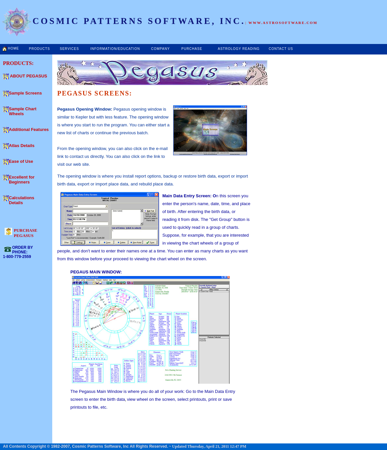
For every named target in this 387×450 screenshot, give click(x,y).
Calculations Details (21, 200)
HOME (13, 48)
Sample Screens (25, 93)
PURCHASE (191, 49)
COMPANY (160, 49)
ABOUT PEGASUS (28, 76)
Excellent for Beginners (21, 179)
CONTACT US (281, 49)
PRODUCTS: (18, 63)
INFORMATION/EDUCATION (115, 49)
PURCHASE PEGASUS (25, 233)
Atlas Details (21, 145)
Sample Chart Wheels (22, 111)
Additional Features (29, 129)
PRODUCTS (39, 49)
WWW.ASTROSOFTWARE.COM (282, 23)
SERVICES (69, 49)
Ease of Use (21, 161)
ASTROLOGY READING (239, 49)
